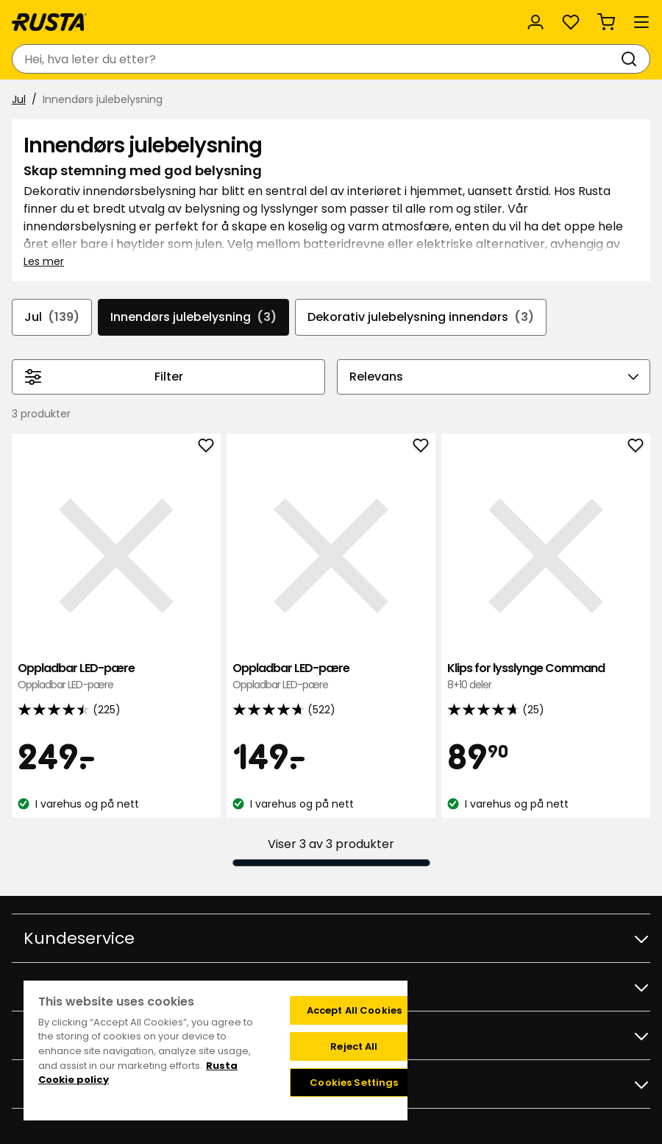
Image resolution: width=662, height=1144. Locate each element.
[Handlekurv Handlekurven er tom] (606, 22)
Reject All (353, 1046)
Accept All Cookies (354, 1010)
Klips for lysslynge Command (545, 676)
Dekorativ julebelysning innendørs (420, 317)
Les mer (44, 261)
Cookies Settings (354, 1083)
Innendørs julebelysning (193, 317)
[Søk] (631, 59)
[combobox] (316, 59)
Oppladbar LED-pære (116, 676)
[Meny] (641, 22)
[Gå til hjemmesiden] (49, 22)
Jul (19, 99)
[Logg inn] (535, 22)
